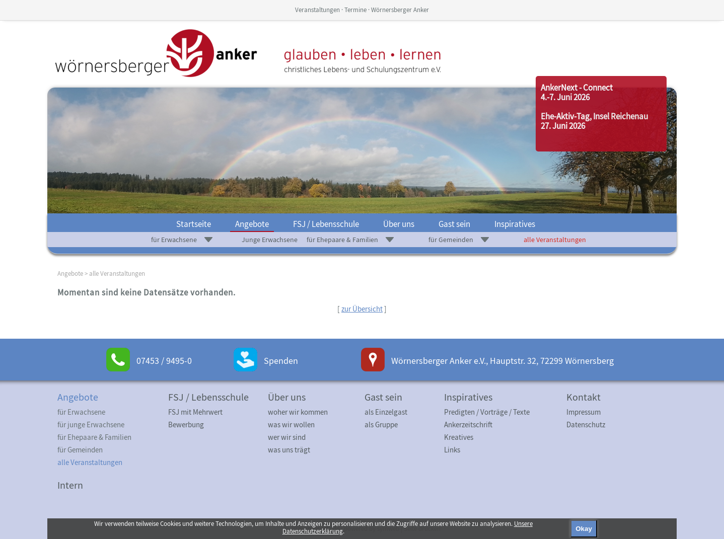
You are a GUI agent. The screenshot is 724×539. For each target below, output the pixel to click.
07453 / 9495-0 (164, 360)
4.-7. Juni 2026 (565, 97)
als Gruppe (381, 424)
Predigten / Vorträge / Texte (487, 412)
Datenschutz (585, 424)
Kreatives (458, 437)
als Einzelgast (386, 412)
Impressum (583, 412)
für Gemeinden (450, 239)
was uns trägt (289, 449)
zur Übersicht (362, 309)
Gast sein (454, 223)
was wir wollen (291, 424)
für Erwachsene (174, 239)
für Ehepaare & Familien (342, 239)
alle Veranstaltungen (555, 239)
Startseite (193, 223)
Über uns (398, 223)
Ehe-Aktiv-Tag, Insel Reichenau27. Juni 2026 (594, 121)
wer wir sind (287, 437)
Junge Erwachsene (270, 239)
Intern (70, 485)
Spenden (281, 360)
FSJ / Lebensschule (326, 223)
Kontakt (583, 397)
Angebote (252, 223)
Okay (583, 528)
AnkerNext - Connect (577, 87)
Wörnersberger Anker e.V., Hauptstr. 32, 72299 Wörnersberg (502, 360)
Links (452, 449)
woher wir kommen (298, 412)
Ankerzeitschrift (468, 424)
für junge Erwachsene (90, 424)
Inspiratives (514, 223)
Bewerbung (186, 424)
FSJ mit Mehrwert (195, 412)
